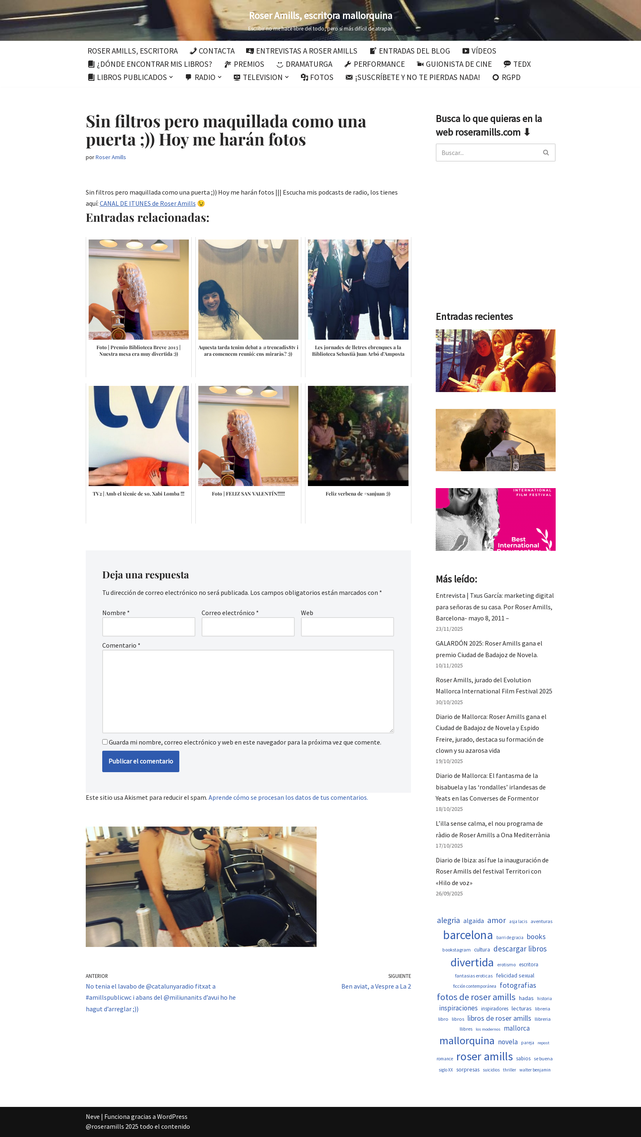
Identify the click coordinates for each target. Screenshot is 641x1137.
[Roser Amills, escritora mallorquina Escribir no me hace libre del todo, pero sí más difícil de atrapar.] (320, 20)
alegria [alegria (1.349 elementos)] (448, 920)
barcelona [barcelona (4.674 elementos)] (468, 934)
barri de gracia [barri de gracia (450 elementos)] (510, 937)
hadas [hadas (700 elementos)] (526, 998)
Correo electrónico (230, 612)
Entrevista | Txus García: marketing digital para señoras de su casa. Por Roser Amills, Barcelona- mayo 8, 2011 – (495, 606)
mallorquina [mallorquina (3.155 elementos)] (467, 1040)
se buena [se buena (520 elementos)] (543, 1058)
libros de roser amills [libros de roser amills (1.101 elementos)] (499, 1018)
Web (307, 612)
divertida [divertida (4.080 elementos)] (472, 962)
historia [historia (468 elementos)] (544, 998)
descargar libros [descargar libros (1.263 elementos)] (520, 949)
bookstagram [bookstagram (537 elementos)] (456, 950)
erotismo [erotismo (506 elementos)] (506, 964)
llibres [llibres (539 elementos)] (466, 1029)
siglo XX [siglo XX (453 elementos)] (446, 1070)
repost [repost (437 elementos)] (543, 1042)
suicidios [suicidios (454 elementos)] (491, 1070)
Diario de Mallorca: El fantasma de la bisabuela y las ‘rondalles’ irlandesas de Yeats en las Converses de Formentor (491, 786)
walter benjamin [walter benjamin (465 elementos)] (535, 1070)
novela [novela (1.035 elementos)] (508, 1041)
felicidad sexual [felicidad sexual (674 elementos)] (515, 975)
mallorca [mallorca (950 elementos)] (517, 1028)
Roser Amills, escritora (132, 51)
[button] (171, 77)
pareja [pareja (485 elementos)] (527, 1042)
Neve (93, 1116)
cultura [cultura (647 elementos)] (482, 949)
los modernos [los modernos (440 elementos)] (488, 1029)
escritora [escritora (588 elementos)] (528, 964)
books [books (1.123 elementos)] (536, 936)
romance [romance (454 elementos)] (445, 1059)
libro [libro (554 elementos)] (443, 1019)
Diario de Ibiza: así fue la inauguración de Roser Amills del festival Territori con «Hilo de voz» (492, 871)
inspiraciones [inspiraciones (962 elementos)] (458, 1007)
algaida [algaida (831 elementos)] (473, 921)
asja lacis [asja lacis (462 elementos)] (518, 921)
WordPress (172, 1116)
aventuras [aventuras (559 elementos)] (541, 921)
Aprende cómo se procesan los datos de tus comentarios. (288, 797)
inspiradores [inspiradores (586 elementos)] (494, 1008)
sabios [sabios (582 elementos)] (523, 1058)
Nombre (116, 612)
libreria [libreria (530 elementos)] (542, 1008)
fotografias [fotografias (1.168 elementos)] (518, 985)
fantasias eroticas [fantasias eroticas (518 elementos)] (474, 976)
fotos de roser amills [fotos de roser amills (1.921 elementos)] (476, 997)
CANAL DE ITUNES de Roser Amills (148, 203)
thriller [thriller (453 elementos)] (509, 1070)
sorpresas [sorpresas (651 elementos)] (467, 1069)
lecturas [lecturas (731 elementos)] (522, 1008)
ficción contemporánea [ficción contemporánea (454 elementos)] (474, 986)
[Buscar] (486, 152)
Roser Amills (111, 157)
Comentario (121, 645)
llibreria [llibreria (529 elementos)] (543, 1019)
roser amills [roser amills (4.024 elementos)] (484, 1056)
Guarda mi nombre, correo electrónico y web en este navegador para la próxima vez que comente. (245, 742)
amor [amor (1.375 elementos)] (496, 920)
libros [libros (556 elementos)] (458, 1019)
